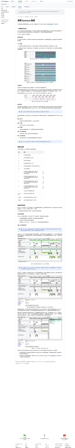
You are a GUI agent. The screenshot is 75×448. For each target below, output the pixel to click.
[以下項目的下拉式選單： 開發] (28, 1)
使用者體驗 (13, 6)
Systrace (29, 24)
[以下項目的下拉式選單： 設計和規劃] (23, 1)
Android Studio (70, 1)
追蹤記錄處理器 (50, 24)
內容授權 (28, 361)
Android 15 (47, 445)
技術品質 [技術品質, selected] (19, 6)
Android (16, 445)
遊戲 (26, 445)
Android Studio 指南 (58, 445)
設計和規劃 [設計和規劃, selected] (20, 1)
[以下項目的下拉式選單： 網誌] (44, 1)
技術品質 (36, 16)
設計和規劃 (26, 16)
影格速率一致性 (37, 230)
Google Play (34, 1)
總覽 (2, 6)
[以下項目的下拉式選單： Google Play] (37, 1)
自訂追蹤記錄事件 (56, 108)
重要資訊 (12, 1)
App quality (4, 4)
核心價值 (7, 6)
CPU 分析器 (45, 355)
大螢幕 (36, 445)
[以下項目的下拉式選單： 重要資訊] (15, 1)
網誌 (42, 1)
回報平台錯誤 (67, 445)
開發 (26, 1)
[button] (7, 14)
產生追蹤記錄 (53, 355)
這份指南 (55, 352)
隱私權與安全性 (27, 6)
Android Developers (21, 16)
